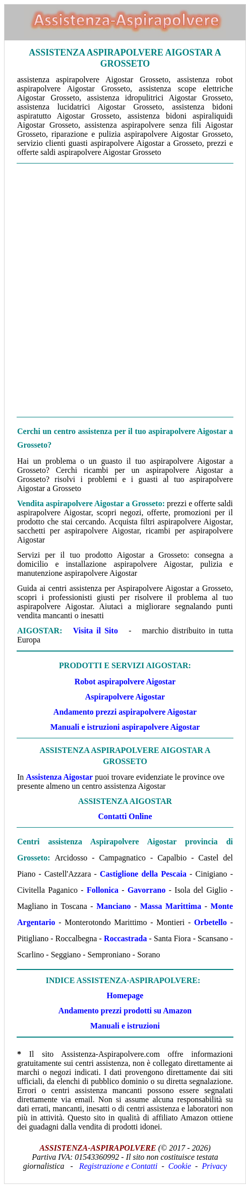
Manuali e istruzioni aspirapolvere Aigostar (125, 727)
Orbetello (210, 922)
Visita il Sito (95, 630)
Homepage (125, 995)
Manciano (113, 906)
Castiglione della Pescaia (143, 874)
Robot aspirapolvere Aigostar (125, 681)
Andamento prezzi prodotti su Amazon (125, 1010)
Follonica (102, 890)
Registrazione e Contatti (118, 1166)
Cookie (179, 1166)
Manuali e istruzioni (125, 1025)
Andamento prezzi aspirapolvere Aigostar (125, 712)
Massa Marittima (170, 906)
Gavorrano (147, 890)
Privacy (214, 1166)
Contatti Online (125, 816)
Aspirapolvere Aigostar (125, 696)
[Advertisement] (122, 290)
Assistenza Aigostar (59, 777)
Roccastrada (125, 938)
